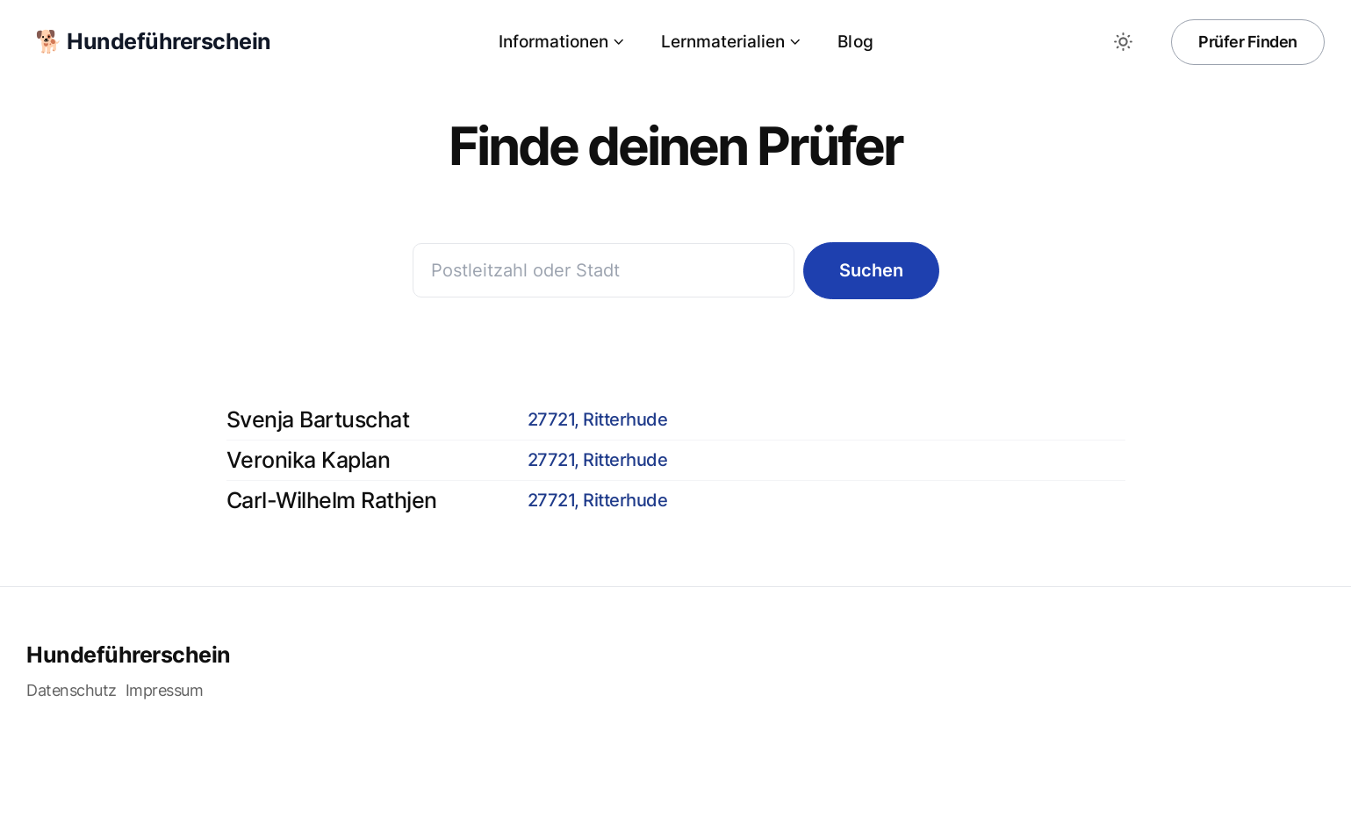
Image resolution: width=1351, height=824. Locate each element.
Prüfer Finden (1247, 41)
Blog (855, 42)
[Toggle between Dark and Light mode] (1123, 42)
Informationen (562, 42)
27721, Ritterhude (598, 419)
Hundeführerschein (128, 654)
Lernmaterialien (731, 42)
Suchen (871, 270)
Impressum (165, 690)
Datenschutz (71, 690)
